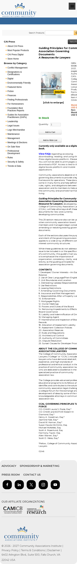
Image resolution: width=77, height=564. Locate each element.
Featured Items (14, 87)
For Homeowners (15, 104)
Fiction (10, 91)
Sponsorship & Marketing (39, 465)
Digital (10, 78)
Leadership (12, 121)
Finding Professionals (17, 99)
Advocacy (9, 465)
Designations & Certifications (14, 73)
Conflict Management (17, 68)
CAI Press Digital (15, 54)
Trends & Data (14, 166)
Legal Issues (13, 125)
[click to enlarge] (53, 102)
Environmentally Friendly (19, 83)
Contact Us (32, 474)
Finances (11, 95)
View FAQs (45, 153)
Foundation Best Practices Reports (15, 109)
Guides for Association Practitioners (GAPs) (17, 116)
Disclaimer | (54, 550)
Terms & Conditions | (34, 550)
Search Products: (37, 33)
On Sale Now (13, 146)
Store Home (13, 59)
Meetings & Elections (17, 142)
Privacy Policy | (11, 550)
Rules (10, 157)
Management (13, 138)
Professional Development (13, 152)
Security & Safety (15, 162)
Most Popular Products (18, 50)
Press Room (11, 474)
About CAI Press (15, 46)
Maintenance (13, 134)
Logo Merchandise (16, 130)
